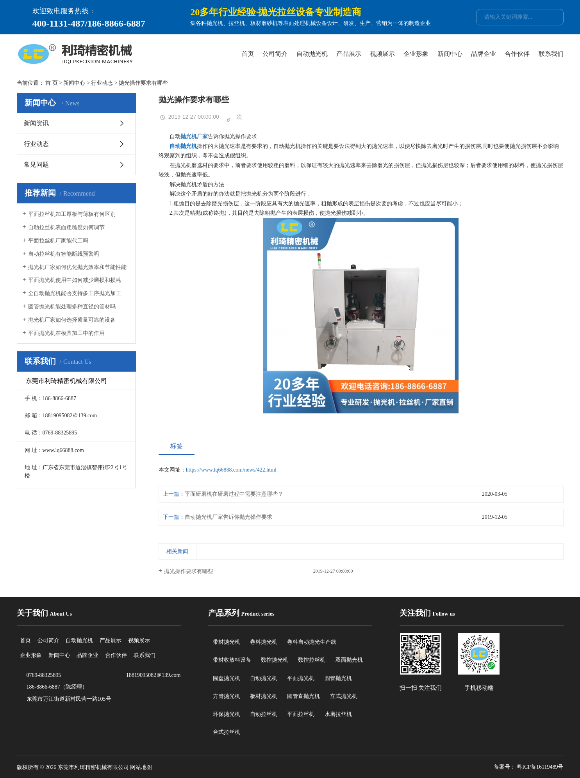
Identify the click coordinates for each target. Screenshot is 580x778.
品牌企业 (483, 53)
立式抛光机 (343, 696)
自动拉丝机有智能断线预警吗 (63, 254)
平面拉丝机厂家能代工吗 (58, 241)
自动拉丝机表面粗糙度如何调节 (66, 227)
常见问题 (36, 164)
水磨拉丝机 (338, 714)
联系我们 (551, 53)
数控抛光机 (274, 660)
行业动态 (102, 83)
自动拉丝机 (263, 714)
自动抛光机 (312, 53)
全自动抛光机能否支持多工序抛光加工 (74, 293)
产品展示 (348, 53)
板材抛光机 (263, 696)
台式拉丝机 (226, 732)
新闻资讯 (36, 123)
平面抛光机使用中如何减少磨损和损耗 (74, 280)
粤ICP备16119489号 (540, 767)
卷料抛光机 (263, 642)
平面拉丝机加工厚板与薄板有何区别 (72, 214)
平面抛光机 (300, 678)
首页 (247, 53)
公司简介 (274, 53)
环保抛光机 (226, 714)
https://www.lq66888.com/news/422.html (231, 470)
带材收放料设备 (232, 660)
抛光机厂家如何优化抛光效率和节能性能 (77, 267)
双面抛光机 (349, 660)
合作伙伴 (517, 53)
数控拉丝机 (311, 660)
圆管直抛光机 (303, 696)
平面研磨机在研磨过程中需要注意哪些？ (234, 494)
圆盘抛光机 (226, 678)
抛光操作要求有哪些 (188, 571)
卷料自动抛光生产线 (311, 642)
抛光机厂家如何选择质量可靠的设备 (72, 320)
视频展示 (382, 53)
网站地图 (141, 767)
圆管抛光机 (338, 678)
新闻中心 (449, 53)
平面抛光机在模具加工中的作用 (66, 333)
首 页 (51, 83)
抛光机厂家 (194, 136)
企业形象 (415, 53)
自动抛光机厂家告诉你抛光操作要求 (228, 517)
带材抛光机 (226, 642)
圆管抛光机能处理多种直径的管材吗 (72, 307)
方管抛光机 (226, 696)
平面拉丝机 (300, 714)
